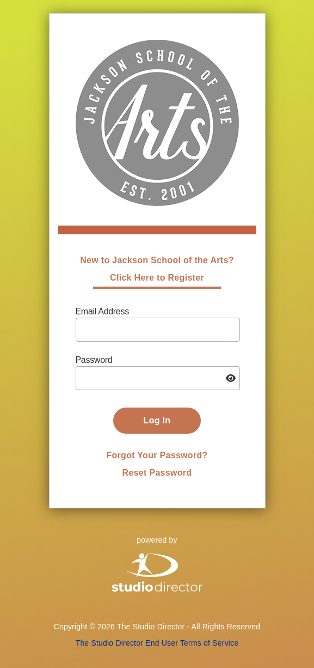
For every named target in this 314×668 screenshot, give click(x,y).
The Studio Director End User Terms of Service (157, 643)
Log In (157, 420)
